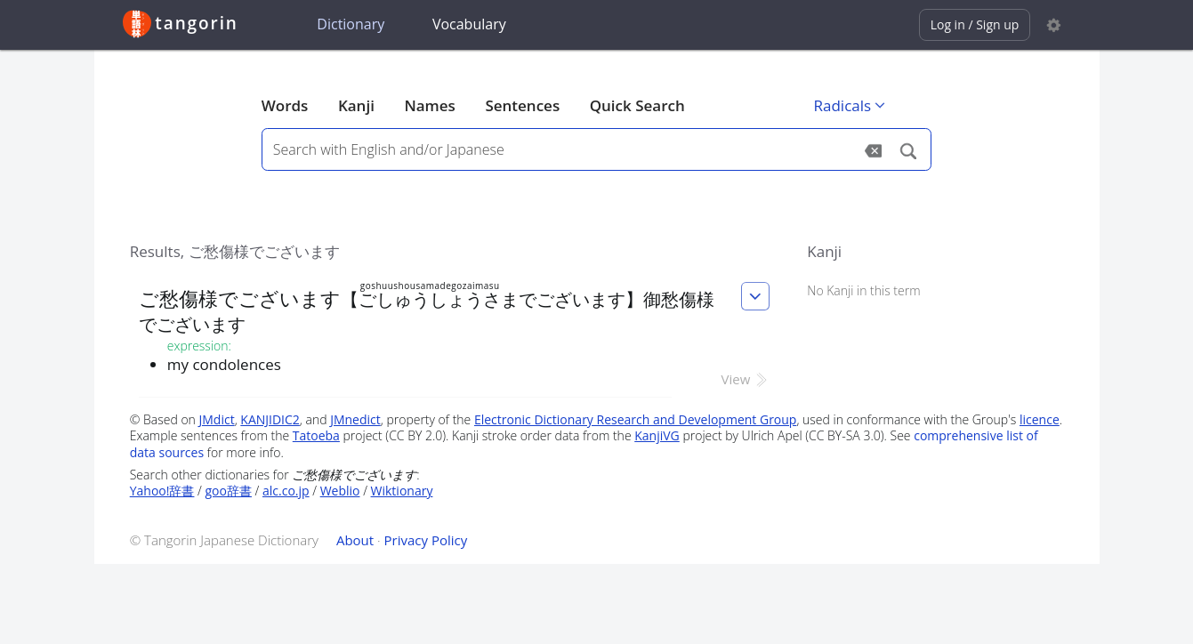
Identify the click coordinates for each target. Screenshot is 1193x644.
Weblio (340, 490)
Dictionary (350, 24)
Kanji (356, 105)
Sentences (522, 105)
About (355, 540)
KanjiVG (657, 435)
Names (429, 105)
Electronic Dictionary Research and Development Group (635, 419)
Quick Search (637, 105)
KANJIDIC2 (270, 419)
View (745, 379)
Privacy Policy (426, 540)
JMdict (217, 419)
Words (285, 105)
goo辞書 (229, 490)
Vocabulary (469, 24)
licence (1040, 419)
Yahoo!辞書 (162, 490)
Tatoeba (316, 435)
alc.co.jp (286, 490)
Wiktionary (402, 490)
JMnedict (355, 419)
